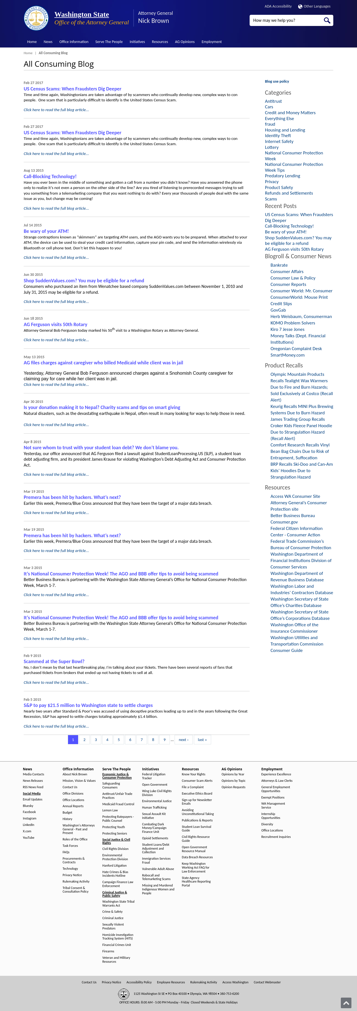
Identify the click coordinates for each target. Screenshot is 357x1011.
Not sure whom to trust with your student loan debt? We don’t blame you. (101, 447)
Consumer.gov (284, 522)
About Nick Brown (75, 774)
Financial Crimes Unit (116, 945)
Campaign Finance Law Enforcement (117, 884)
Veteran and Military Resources (116, 960)
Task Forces (70, 846)
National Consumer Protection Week (294, 156)
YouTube (28, 838)
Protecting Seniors (114, 833)
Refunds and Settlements (289, 193)
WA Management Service (273, 805)
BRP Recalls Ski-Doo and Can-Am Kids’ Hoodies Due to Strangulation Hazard (302, 470)
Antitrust (273, 101)
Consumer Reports (288, 284)
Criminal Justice (113, 918)
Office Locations (73, 800)
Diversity (267, 824)
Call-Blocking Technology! (50, 176)
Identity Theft (278, 135)
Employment (212, 41)
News (48, 41)
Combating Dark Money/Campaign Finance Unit (154, 828)
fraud (270, 124)
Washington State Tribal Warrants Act (118, 903)
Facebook (29, 812)
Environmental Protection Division (115, 857)
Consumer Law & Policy (293, 278)
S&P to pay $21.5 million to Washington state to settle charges (88, 705)
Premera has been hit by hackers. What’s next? (72, 497)
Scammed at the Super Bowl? (54, 661)
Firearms (108, 951)
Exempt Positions (272, 797)
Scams (271, 199)
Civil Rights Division (115, 849)
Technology (70, 869)
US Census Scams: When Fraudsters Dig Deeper (72, 89)
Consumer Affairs (287, 271)
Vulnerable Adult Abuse (158, 869)
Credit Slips (281, 304)
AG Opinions (185, 41)
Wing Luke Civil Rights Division (157, 793)
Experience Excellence (276, 774)
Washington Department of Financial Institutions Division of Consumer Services (301, 560)
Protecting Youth (113, 827)
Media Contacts (33, 774)
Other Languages (314, 6)
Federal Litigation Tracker (154, 776)
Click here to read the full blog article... (56, 109)
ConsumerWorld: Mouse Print (299, 297)
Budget (68, 812)
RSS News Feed (33, 787)
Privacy (272, 182)
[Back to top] (346, 1003)
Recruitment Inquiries (276, 837)
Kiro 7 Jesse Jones (288, 329)
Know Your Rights (193, 774)
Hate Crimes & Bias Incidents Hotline (115, 874)
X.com (27, 831)
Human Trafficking (154, 807)
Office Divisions (73, 793)
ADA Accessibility (278, 6)
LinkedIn (28, 825)
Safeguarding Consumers (111, 785)
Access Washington (235, 982)
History (68, 819)
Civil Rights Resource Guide (196, 839)
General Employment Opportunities (275, 789)
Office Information (73, 41)
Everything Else (279, 118)
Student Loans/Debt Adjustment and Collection (155, 848)
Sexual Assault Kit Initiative (154, 816)
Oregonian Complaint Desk (296, 349)
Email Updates (32, 799)
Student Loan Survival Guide (196, 829)
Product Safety (279, 187)
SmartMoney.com (288, 355)
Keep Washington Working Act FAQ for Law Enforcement (195, 867)
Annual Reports (73, 806)
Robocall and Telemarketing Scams (156, 877)
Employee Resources (171, 982)
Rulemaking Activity (76, 881)
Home (32, 41)
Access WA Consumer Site (295, 496)
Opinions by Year (233, 774)
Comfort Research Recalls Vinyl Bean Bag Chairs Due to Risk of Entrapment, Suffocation (300, 451)
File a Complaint (193, 787)
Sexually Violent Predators (113, 926)
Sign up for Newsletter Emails (197, 802)
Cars (269, 107)
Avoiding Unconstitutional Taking (198, 812)
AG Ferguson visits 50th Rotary (55, 324)
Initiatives (137, 41)
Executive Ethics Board (197, 793)
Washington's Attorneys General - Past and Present (79, 829)
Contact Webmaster (267, 982)
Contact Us (70, 787)
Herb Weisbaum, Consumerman (301, 316)
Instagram (29, 818)
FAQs (66, 852)
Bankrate (279, 265)
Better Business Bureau (293, 515)
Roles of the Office (75, 839)
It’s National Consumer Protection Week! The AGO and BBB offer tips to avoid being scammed (121, 574)
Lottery (272, 147)
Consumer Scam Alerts (197, 781)
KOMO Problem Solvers (293, 323)
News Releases (33, 781)
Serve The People (109, 41)
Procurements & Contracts (74, 860)
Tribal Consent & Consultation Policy (76, 890)
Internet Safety (279, 141)
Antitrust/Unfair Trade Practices (117, 796)
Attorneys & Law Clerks (277, 781)
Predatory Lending (282, 176)
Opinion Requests (234, 787)
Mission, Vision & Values (79, 781)
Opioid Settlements (155, 838)
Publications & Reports (197, 820)
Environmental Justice (157, 801)
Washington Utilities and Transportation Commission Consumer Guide (297, 644)
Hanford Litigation (114, 865)
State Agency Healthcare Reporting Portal (196, 882)
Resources (160, 41)
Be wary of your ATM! (46, 231)
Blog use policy (277, 81)
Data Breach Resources (197, 857)
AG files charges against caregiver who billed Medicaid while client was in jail (103, 363)
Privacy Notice (72, 875)
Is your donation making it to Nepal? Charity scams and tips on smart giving (102, 407)
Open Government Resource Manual (194, 849)
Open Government (155, 785)
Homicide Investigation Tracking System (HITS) (117, 937)
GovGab (278, 310)
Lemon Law (110, 810)
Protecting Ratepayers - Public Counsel (118, 819)
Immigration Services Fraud (156, 860)
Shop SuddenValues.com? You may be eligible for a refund (84, 281)
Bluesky (28, 806)
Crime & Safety (112, 912)
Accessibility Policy (139, 982)
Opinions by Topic (234, 781)
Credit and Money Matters (290, 113)
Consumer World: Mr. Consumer (301, 291)
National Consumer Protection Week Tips (294, 167)
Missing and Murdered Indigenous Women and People (158, 889)
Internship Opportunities (270, 816)
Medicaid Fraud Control (118, 804)
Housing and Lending (285, 130)
